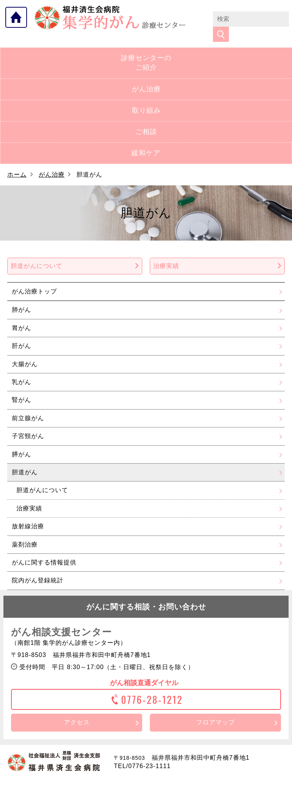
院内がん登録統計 (37, 568)
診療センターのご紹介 (146, 50)
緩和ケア (146, 141)
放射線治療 (28, 514)
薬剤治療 (25, 532)
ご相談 (146, 119)
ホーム (17, 162)
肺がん (21, 297)
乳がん (21, 370)
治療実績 (217, 254)
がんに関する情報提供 (44, 550)
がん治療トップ (34, 279)
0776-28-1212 (146, 687)
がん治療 (146, 76)
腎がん (21, 387)
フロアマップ (215, 710)
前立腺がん (28, 406)
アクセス (77, 710)
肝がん (21, 333)
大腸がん (25, 351)
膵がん (21, 441)
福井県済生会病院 (110, 18)
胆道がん (25, 460)
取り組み (146, 98)
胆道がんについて (75, 254)
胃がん (21, 315)
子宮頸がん (28, 424)
